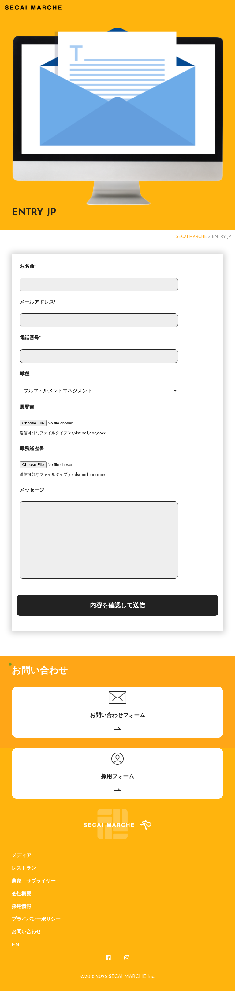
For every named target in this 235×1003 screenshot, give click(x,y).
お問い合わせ (26, 944)
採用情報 (21, 918)
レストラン (24, 880)
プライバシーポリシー (36, 931)
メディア (21, 868)
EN (15, 957)
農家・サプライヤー (34, 893)
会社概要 (21, 906)
